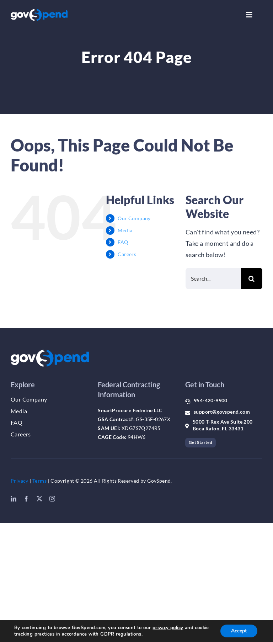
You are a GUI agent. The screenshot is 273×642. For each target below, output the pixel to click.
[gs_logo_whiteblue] (39, 12)
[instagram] (52, 499)
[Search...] (213, 278)
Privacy (19, 481)
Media (125, 230)
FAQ (123, 242)
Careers (127, 254)
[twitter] (39, 499)
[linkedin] (13, 499)
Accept (239, 630)
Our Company (134, 218)
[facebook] (26, 499)
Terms (39, 481)
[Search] (251, 278)
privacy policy (167, 628)
